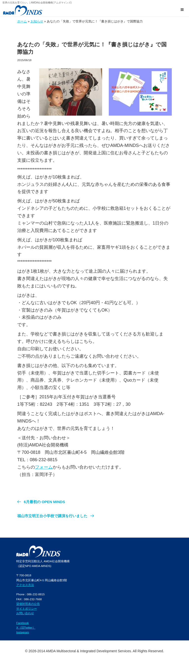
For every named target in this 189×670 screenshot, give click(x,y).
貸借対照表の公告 (28, 603)
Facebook (22, 622)
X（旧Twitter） (25, 627)
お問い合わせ (25, 613)
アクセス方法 (25, 584)
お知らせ (37, 21)
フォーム (44, 467)
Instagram (22, 632)
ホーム (22, 21)
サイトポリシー (26, 608)
